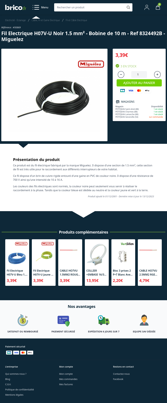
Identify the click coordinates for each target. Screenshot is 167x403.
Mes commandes (68, 379)
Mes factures (66, 384)
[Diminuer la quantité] (121, 74)
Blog (7, 379)
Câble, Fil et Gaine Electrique (46, 20)
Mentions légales (14, 394)
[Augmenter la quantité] (157, 74)
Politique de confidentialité (19, 389)
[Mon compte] (146, 7)
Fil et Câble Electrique (76, 20)
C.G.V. (8, 384)
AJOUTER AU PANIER (139, 83)
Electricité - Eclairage (15, 20)
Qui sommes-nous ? (15, 373)
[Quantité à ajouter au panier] (139, 74)
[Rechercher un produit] (90, 7)
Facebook (118, 379)
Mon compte (66, 373)
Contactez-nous (121, 373)
